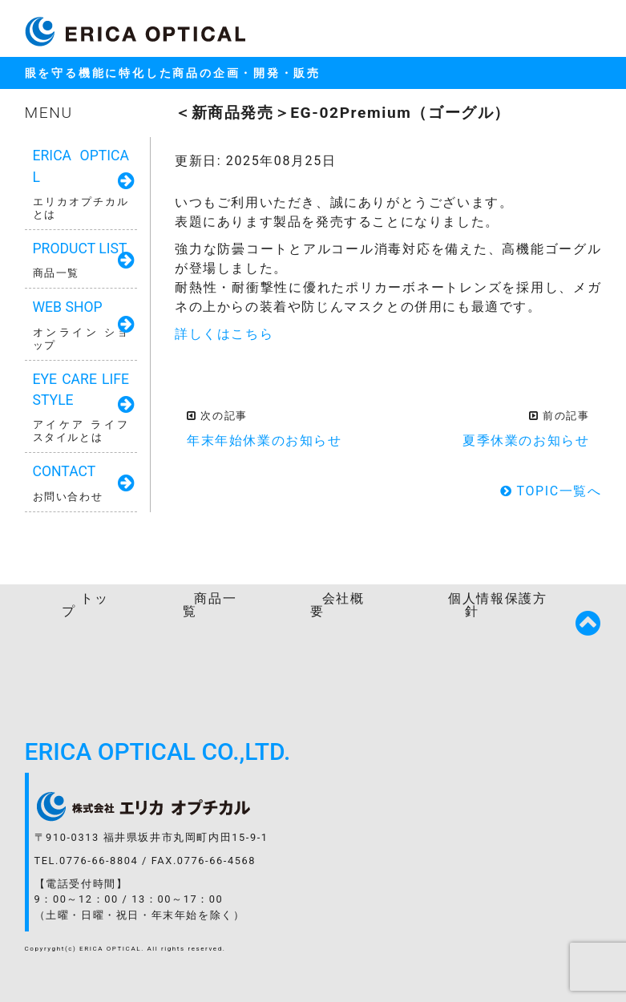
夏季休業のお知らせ (525, 440)
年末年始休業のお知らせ (264, 440)
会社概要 (337, 605)
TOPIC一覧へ (551, 491)
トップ (85, 605)
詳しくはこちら (224, 333)
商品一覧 (209, 605)
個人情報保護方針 (497, 605)
